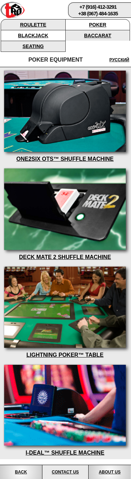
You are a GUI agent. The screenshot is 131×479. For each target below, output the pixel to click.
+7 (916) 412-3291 (98, 7)
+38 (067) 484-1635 (98, 13)
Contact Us (65, 472)
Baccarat (97, 35)
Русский (119, 59)
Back (21, 472)
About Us (110, 472)
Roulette (33, 25)
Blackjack (33, 35)
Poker (97, 25)
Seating (33, 46)
